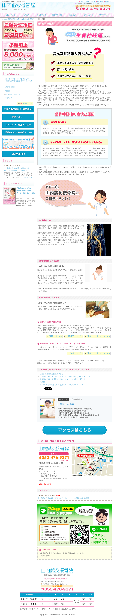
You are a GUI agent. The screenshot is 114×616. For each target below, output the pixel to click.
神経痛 (42, 382)
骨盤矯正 (8, 91)
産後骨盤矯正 (10, 87)
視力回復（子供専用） (13, 94)
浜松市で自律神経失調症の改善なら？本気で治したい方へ (62, 385)
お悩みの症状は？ (28, 19)
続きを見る (28, 177)
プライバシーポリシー (87, 1)
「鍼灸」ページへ (55, 336)
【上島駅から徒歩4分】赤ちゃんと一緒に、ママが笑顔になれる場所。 (63, 498)
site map (108, 1)
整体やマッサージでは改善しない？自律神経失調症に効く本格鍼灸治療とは (18, 81)
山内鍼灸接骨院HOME (10, 19)
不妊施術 (8, 98)
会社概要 (100, 1)
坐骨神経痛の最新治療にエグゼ (51, 374)
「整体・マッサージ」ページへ (98, 336)
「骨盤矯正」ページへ (73, 336)
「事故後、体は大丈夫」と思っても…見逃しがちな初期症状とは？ (65, 376)
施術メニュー (24, 103)
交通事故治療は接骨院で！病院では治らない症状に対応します (63, 379)
